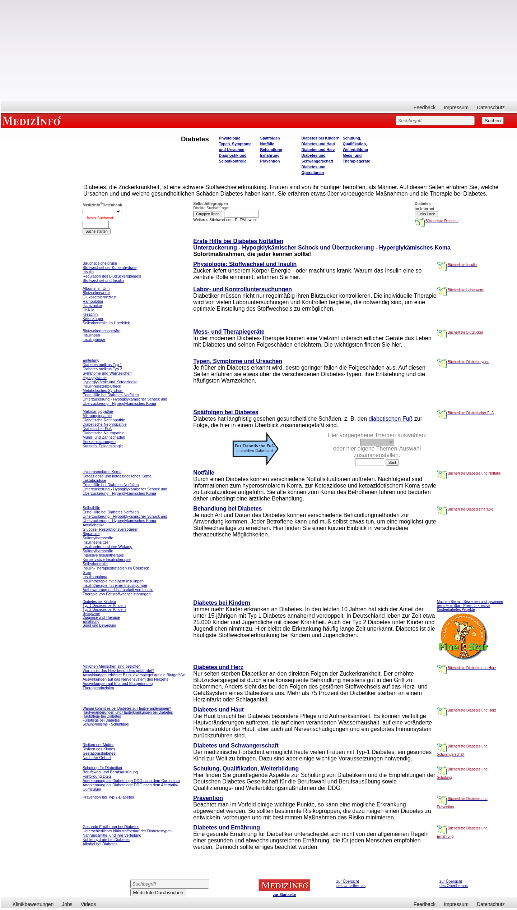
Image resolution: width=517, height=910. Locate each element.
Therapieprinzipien (98, 688)
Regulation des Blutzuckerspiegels (112, 276)
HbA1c (88, 310)
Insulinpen (91, 335)
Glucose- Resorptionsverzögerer (110, 529)
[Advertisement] (258, 50)
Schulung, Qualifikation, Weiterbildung (355, 144)
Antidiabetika (93, 525)
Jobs (67, 904)
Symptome (91, 614)
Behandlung (271, 149)
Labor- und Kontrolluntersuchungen (242, 289)
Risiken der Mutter (98, 744)
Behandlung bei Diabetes (227, 509)
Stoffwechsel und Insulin (103, 280)
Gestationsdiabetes (99, 753)
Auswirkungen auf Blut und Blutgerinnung (118, 683)
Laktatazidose (94, 480)
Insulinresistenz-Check (102, 386)
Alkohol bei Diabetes (100, 844)
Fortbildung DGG (97, 776)
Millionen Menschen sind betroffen (112, 666)
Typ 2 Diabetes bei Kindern (104, 610)
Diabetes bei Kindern (321, 138)
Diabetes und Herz (318, 149)
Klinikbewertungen (33, 904)
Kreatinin (90, 314)
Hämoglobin (93, 301)
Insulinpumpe (94, 339)
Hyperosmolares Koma (102, 472)
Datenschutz (491, 107)
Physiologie (230, 138)
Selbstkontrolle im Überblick (106, 323)
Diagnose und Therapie (101, 617)
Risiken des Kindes (99, 749)
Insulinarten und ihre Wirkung (107, 546)
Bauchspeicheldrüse (100, 263)
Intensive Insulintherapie (103, 555)
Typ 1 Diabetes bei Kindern (104, 606)
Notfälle (267, 144)
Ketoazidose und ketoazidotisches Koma (117, 476)
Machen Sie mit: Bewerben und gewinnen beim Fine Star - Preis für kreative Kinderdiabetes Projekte (470, 606)
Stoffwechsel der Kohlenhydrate (109, 267)
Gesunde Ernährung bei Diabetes (111, 826)
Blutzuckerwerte (96, 293)
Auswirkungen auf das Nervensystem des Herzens (125, 679)
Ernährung (270, 155)
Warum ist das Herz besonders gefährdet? (118, 670)
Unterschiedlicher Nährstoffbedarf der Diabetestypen (127, 831)
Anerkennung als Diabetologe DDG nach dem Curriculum (131, 780)
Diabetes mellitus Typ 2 (102, 369)
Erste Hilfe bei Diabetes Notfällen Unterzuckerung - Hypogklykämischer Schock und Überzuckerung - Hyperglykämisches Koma (322, 244)
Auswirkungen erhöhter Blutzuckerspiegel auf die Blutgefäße (134, 675)
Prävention (270, 161)
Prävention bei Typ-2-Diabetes (108, 797)
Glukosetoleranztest (99, 297)
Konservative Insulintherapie (107, 559)
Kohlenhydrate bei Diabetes (106, 839)
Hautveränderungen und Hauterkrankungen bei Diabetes (128, 712)
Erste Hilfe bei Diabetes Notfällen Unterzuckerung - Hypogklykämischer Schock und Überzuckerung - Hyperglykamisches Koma (125, 399)
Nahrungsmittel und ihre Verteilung (112, 835)
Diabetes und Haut (318, 144)
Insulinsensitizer (96, 542)
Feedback (425, 107)
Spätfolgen (270, 138)
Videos (88, 904)
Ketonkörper (93, 318)
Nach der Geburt (97, 757)
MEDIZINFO (33, 120)
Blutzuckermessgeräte (101, 331)
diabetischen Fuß (391, 419)
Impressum (456, 107)
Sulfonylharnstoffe (98, 551)
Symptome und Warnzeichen (107, 373)
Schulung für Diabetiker (102, 767)
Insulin (88, 272)
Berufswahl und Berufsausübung (110, 772)
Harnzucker (92, 305)
